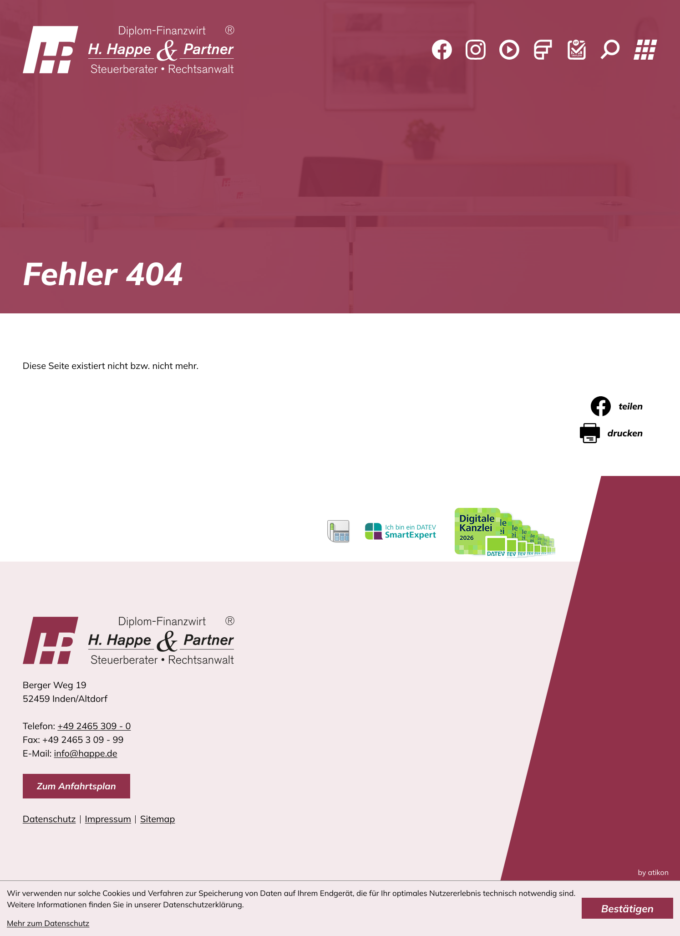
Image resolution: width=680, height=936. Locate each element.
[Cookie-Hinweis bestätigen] (627, 908)
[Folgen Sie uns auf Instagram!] (476, 50)
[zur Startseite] (129, 50)
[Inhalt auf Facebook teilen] (624, 406)
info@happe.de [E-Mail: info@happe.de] (85, 753)
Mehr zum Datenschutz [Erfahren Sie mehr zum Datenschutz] (48, 923)
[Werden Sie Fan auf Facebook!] (442, 50)
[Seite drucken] (619, 433)
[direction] (76, 786)
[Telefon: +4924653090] (94, 726)
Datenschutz (49, 818)
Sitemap (157, 818)
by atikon (653, 872)
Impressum (108, 818)
